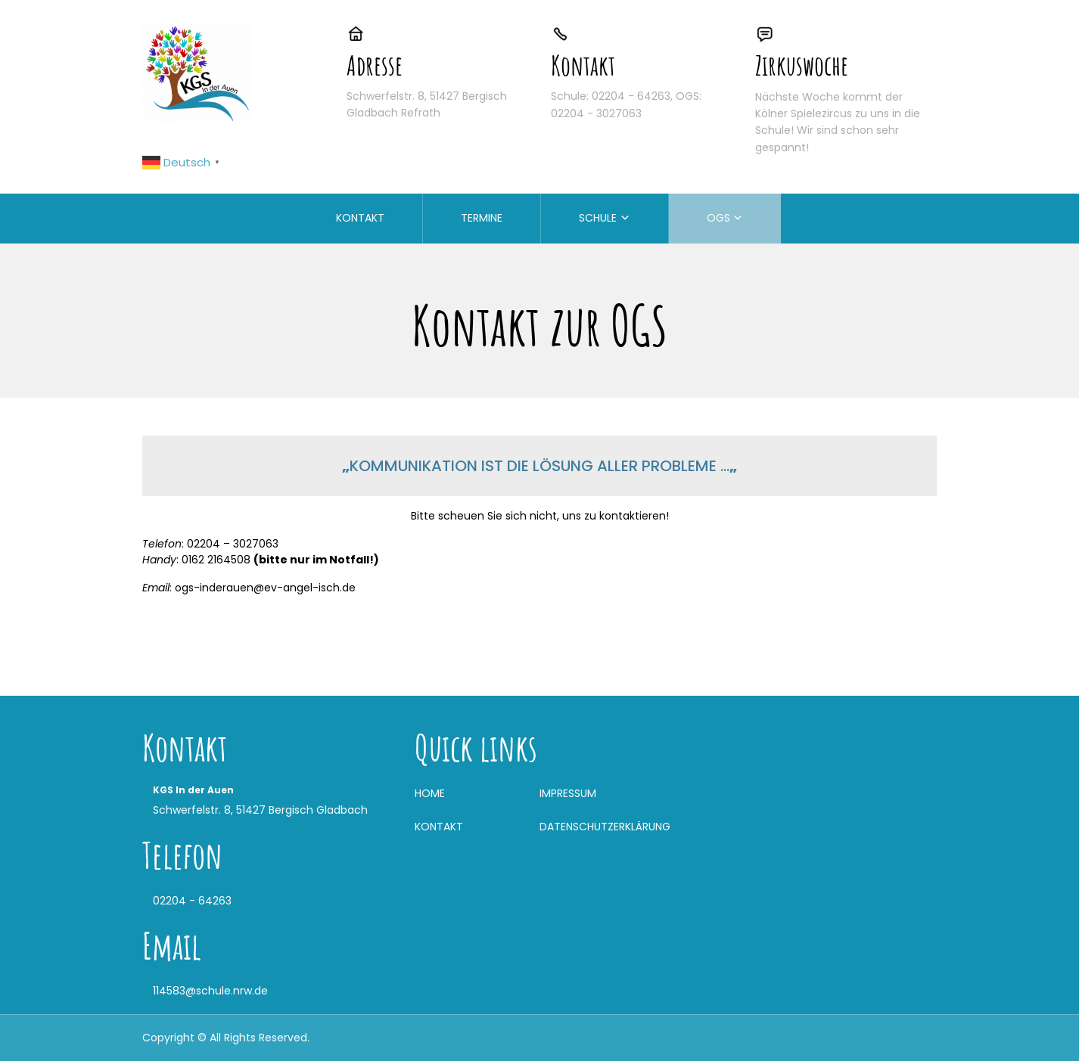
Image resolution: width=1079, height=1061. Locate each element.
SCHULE (598, 217)
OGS (718, 217)
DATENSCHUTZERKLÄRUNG (605, 826)
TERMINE (481, 217)
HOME (430, 793)
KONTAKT (360, 217)
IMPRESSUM (568, 793)
